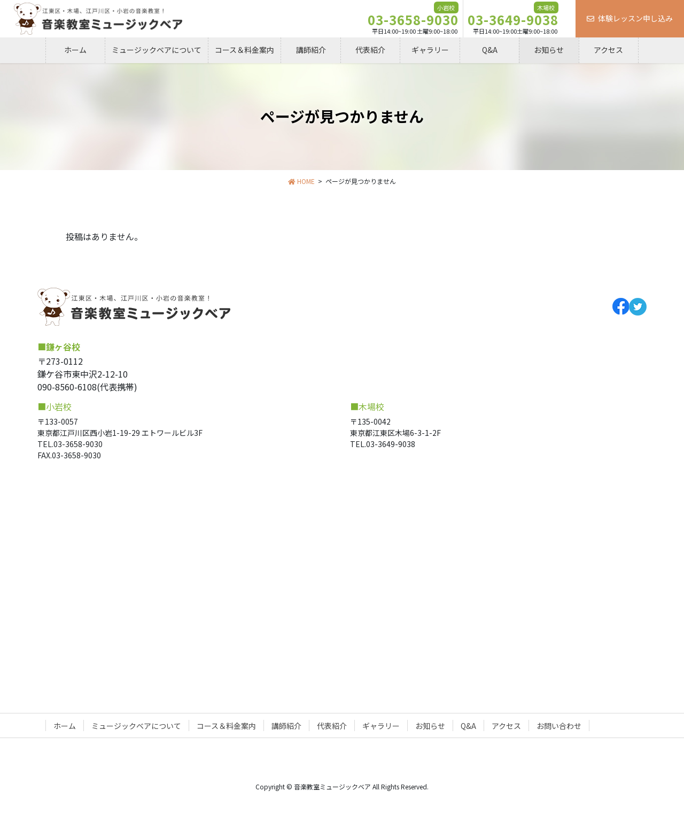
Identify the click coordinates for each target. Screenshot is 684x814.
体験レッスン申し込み (630, 18)
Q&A (468, 725)
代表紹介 (332, 725)
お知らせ (430, 725)
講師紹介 (286, 725)
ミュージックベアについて (136, 725)
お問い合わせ (559, 725)
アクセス (506, 725)
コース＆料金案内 (226, 725)
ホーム (64, 725)
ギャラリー (381, 725)
